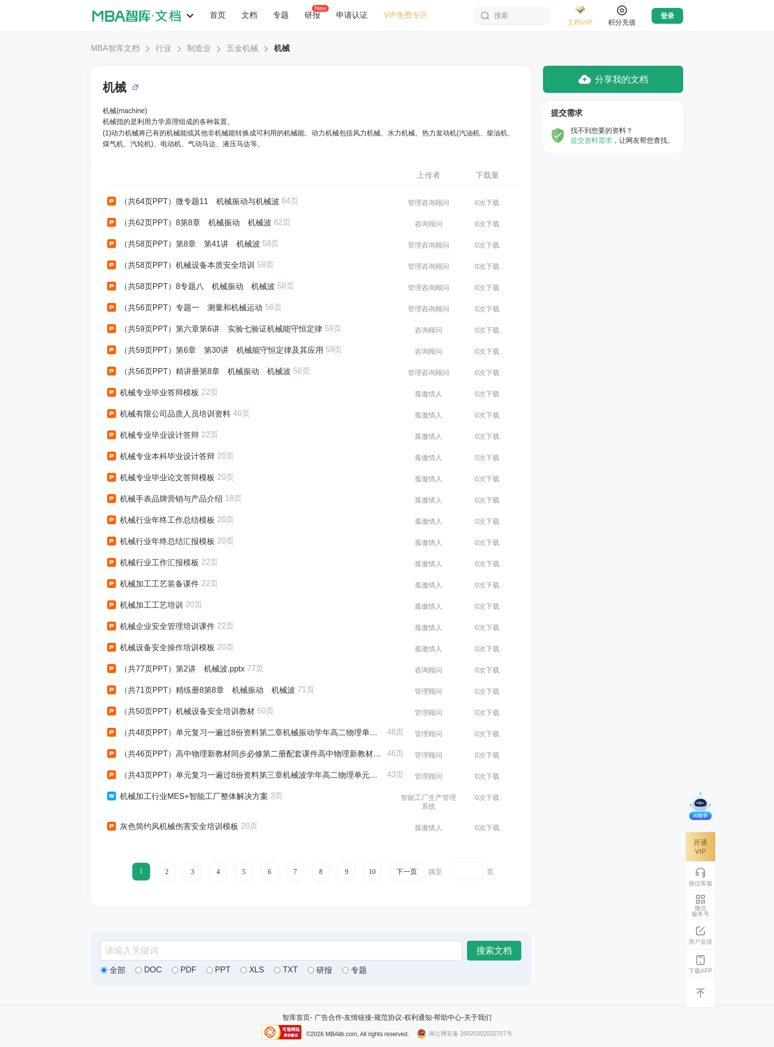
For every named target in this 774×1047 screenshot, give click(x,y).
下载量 (487, 175)
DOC (148, 969)
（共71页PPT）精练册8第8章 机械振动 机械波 (200, 690)
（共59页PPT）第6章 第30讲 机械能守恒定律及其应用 (214, 350)
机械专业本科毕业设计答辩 (160, 456)
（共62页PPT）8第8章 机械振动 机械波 (188, 222)
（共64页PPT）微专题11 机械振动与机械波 (192, 201)
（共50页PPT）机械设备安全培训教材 (180, 711)
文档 (249, 15)
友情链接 (358, 1017)
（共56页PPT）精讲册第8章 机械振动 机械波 (198, 371)
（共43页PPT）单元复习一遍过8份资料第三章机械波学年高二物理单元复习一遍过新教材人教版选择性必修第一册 (245, 775)
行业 (163, 48)
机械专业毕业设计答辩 (152, 435)
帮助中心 (448, 1017)
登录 (667, 16)
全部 (113, 970)
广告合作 (328, 1017)
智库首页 (296, 1017)
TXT (286, 969)
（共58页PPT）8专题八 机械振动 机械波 (190, 286)
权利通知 (418, 1017)
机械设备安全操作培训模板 (160, 647)
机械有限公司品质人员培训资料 (168, 414)
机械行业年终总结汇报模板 (160, 541)
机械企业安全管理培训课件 (160, 626)
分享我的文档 (613, 79)
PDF (184, 969)
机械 (282, 48)
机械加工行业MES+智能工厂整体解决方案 (187, 796)
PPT (218, 969)
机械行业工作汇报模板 (152, 562)
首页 (218, 15)
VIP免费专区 (406, 15)
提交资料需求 (591, 140)
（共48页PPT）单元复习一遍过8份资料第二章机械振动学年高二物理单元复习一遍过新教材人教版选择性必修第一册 (245, 732)
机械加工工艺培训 (144, 605)
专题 (281, 15)
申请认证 (352, 15)
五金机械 (242, 48)
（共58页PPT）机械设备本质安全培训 (180, 265)
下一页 (406, 872)
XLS (252, 969)
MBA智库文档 (115, 48)
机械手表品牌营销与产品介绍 (164, 499)
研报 (312, 14)
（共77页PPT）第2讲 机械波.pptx (175, 669)
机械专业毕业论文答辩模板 (160, 477)
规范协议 (388, 1017)
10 (372, 872)
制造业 (199, 48)
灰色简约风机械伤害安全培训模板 (172, 826)
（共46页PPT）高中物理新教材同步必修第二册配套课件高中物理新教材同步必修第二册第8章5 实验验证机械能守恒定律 (245, 754)
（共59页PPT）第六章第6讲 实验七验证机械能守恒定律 (214, 329)
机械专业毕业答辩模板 (152, 392)
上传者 (428, 175)
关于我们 (478, 1017)
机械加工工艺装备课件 (152, 584)
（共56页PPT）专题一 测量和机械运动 (184, 307)
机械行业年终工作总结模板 (160, 520)
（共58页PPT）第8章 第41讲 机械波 (183, 244)
